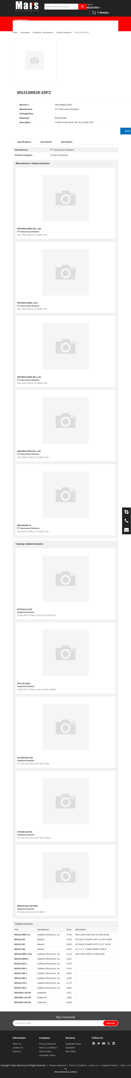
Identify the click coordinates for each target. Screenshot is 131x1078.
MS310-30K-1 (20, 968)
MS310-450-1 (20, 978)
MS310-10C (19, 939)
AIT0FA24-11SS (24, 609)
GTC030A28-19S (25, 758)
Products (37, 27)
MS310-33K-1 (20, 973)
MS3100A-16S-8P (22, 997)
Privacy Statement (47, 1044)
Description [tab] (66, 142)
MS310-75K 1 (20, 988)
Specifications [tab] (24, 142)
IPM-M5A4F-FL (24, 525)
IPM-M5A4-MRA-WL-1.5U (29, 377)
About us (94, 1065)
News (104, 27)
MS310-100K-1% (22, 934)
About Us (22, 35)
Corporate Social (73, 1044)
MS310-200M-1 (21, 959)
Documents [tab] (46, 142)
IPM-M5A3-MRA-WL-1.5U (29, 229)
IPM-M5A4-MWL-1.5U (27, 303)
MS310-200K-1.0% (23, 954)
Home (20, 27)
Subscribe (110, 1023)
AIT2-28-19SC (23, 683)
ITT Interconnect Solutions (67, 109)
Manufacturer (58, 27)
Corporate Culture (47, 1055)
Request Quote (83, 27)
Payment (17, 1051)
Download (60, 118)
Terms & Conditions (48, 1047)
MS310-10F (19, 944)
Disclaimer (70, 1047)
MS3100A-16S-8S (22, 1002)
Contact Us (42, 35)
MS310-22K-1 (20, 963)
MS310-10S (19, 949)
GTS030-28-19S (24, 832)
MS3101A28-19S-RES (27, 906)
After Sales (70, 1051)
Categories (22, 20)
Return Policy (45, 1051)
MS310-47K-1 (20, 983)
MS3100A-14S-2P (22, 993)
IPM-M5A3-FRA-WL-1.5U (29, 451)
